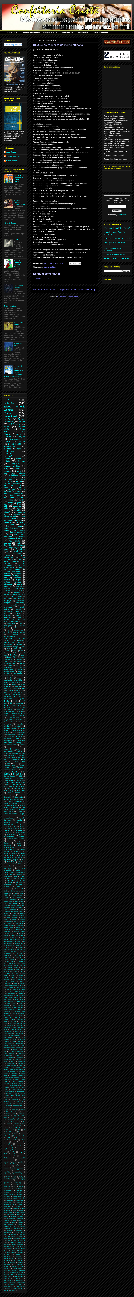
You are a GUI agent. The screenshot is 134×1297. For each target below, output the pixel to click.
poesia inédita (14, 444)
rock (5, 1262)
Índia (23, 753)
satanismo (7, 885)
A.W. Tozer (21, 755)
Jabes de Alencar (19, 991)
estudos (7, 471)
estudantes (9, 1200)
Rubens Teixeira (18, 1098)
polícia (23, 876)
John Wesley (8, 791)
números (19, 645)
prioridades (18, 686)
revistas (6, 688)
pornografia (8, 741)
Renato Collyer (9, 1091)
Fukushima (14, 971)
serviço (18, 887)
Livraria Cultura (9, 1019)
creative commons (19, 632)
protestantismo (20, 878)
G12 (22, 971)
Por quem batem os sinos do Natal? (17, 263)
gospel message (20, 1212)
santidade (7, 615)
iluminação (20, 1218)
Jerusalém (19, 703)
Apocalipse (14, 621)
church (8, 630)
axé (5, 1152)
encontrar (19, 1190)
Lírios (5, 1023)
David (15, 701)
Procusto (14, 1073)
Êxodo (8, 1288)
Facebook (9, 780)
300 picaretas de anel (16, 891)
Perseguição (18, 592)
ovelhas (14, 684)
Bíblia (18, 459)
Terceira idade (8, 1119)
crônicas (17, 578)
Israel (20, 624)
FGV (16, 965)
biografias (19, 586)
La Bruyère (16, 1011)
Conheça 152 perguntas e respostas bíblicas (19, 178)
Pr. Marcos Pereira (17, 1069)
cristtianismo (18, 1172)
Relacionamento (14, 553)
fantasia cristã (9, 1204)
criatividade (18, 1170)
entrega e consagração (12, 1192)
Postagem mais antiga (85, 289)
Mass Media (18, 797)
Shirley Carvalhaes (12, 1112)
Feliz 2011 (19, 780)
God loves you (18, 784)
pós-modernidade (10, 745)
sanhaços (7, 1264)
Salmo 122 (19, 1101)
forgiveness (7, 1208)
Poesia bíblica (13, 475)
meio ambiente (11, 734)
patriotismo (7, 1246)
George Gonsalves (12, 483)
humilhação (8, 611)
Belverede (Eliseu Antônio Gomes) (117, 238)
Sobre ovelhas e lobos (19, 324)
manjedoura (9, 1230)
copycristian (8, 832)
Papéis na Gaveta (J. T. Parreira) (116, 258)
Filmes (6, 782)
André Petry (15, 905)
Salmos (7, 555)
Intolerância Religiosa (17, 786)
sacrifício (20, 1262)
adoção (13, 1142)
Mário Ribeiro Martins (11, 799)
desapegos (18, 1182)
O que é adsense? (16, 1051)
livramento (17, 1228)
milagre (19, 678)
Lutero (23, 655)
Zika (16, 1140)
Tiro (24, 1122)
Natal (6, 510)
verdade (7, 619)
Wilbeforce (9, 1140)
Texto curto (19, 1119)
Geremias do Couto (11, 973)
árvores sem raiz (18, 1288)
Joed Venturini (18, 789)
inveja (14, 1220)
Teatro (6, 713)
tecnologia (19, 690)
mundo (9, 874)
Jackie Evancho (11, 993)
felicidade (18, 726)
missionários (9, 456)
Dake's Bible (11, 933)
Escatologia (11, 624)
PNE (5, 1057)
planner (16, 1248)
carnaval (22, 826)
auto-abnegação (9, 1150)
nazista (16, 1238)
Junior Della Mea (18, 1005)
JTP (6, 399)
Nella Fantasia (8, 1043)
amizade (7, 598)
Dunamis (6, 955)
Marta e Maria (8, 1033)
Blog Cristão (14, 759)
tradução (22, 537)
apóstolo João (8, 1146)
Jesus (17, 468)
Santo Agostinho (18, 1105)
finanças (18, 609)
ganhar (21, 1210)
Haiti (5, 786)
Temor (8, 1115)
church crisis (18, 630)
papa (13, 1244)
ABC (15, 893)
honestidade (10, 1218)
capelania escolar (17, 1154)
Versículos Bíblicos (10, 814)
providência (7, 1254)
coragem (6, 1168)
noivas (23, 1238)
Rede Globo (14, 1087)
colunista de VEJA (9, 1164)
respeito (22, 745)
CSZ (16, 764)
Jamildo (21, 993)
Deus (21, 651)
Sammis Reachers (13, 156)
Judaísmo (7, 1005)
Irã (11, 703)
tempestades (18, 1268)
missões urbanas (10, 557)
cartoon (6, 1156)
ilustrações (8, 520)
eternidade (19, 1200)
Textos (6, 1122)
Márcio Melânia (50, 267)
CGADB (6, 651)
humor (6, 531)
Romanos (19, 659)
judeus (11, 525)
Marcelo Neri (8, 1031)
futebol (6, 853)
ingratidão (7, 860)
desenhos (7, 1184)
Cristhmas (7, 931)
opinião (6, 494)
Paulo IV (13, 1061)
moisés (19, 866)
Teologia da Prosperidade (14, 569)
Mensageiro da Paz (16, 1035)
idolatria (6, 732)
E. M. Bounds (18, 955)
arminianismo (19, 1146)
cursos (8, 1176)
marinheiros (19, 1230)
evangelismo (9, 446)
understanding (8, 1280)
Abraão (6, 897)
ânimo (6, 1290)
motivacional (8, 645)
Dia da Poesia (9, 776)
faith (7, 640)
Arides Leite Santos (17, 907)
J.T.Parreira (14, 424)
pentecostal (21, 1246)
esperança (7, 724)
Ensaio (19, 559)
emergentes (18, 1188)
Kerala (20, 1009)
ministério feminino (15, 736)
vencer (6, 753)
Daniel (21, 933)
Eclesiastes (19, 957)
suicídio (21, 1266)
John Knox (7, 999)
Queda (23, 803)
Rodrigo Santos (20, 1095)
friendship (16, 1208)
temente (6, 1268)
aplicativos (19, 1144)
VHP (19, 1130)
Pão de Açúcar (17, 1081)
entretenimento (8, 1194)
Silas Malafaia (11, 809)
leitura (23, 860)
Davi (12, 935)
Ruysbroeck (14, 1099)
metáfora (22, 734)
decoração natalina (10, 1178)
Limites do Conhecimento (13, 1017)
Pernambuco (21, 1063)
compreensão (14, 718)
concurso (9, 1166)
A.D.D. (16, 240)
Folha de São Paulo (18, 782)
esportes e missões (19, 1198)
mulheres (7, 508)
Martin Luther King (12, 705)
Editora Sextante (9, 959)
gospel (23, 853)
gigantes (15, 853)
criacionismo (8, 667)
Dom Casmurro (9, 949)
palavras (7, 876)
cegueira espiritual (15, 828)
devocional (10, 416)
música (19, 584)
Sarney (6, 1108)
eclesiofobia (8, 607)
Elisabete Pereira (19, 778)
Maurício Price (11, 657)
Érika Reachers (20, 1286)
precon (13, 1250)
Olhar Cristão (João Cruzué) (114, 254)
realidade (20, 1258)
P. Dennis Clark (18, 1055)
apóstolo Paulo (11, 822)
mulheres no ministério (13, 682)
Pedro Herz (21, 1061)
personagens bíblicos (12, 739)
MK (11, 1023)
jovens (13, 1222)
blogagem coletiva (10, 663)
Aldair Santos (19, 901)
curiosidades (21, 1174)
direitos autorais (9, 722)
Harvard (20, 979)
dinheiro (7, 580)
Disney (12, 947)
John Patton (19, 999)
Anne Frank (11, 757)
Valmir (16, 1134)
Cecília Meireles (9, 925)
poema (7, 441)
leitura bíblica (19, 531)
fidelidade (7, 1206)
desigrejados (18, 1184)
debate (21, 1176)
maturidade (7, 1232)
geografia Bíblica (10, 728)
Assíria (21, 909)
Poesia (8, 413)
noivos (8, 1240)
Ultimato (6, 1128)
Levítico (14, 1013)
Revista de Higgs (12, 1093)
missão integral (10, 516)
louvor (20, 862)
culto (13, 1174)
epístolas (20, 1194)
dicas (19, 492)
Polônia (6, 1067)
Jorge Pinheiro (8, 1001)
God (7, 784)
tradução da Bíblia (16, 1272)
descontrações (12, 839)
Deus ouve (19, 935)
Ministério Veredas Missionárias (75, 32)
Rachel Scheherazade (16, 1085)
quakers (18, 1256)
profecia (9, 878)
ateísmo (7, 574)
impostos (6, 1220)
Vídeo (19, 485)
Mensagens (8, 473)
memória (13, 1234)
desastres (22, 837)
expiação (19, 1202)
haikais (6, 1216)
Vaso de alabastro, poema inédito (19, 202)
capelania (22, 715)
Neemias (20, 1041)
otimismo (20, 1242)
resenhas (22, 880)
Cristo (19, 504)
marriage (22, 732)
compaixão (18, 830)
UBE (5, 506)
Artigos (22, 422)
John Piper (14, 655)
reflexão (9, 403)
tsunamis (18, 1278)
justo (15, 1226)
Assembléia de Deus (16, 539)
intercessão (8, 584)
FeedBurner (121, 215)
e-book (22, 441)
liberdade (10, 678)
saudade (19, 885)
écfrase (12, 1290)
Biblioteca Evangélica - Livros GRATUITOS (40, 32)
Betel (14, 913)
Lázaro (21, 1021)
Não (5, 1051)
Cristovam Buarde (19, 931)
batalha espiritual (19, 628)
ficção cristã (18, 851)
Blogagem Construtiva (18, 915)
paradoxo (20, 1244)
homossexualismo (11, 529)
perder (15, 876)
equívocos (7, 1196)
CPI (8, 764)
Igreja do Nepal (20, 987)
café (14, 826)
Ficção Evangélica (11, 561)
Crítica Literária (17, 768)
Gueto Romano (9, 977)
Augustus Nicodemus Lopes (13, 911)
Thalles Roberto (15, 1122)
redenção (7, 1260)
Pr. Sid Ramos (9, 1071)
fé (13, 488)
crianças (6, 1170)
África (23, 647)
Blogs (10, 481)
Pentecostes (10, 1063)
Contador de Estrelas (18, 286)
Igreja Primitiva (8, 987)
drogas (20, 672)
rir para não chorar (17, 1260)
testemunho (8, 617)
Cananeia (22, 919)
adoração (7, 512)
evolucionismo (9, 847)
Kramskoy (7, 1011)
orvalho (12, 1242)
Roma (8, 1098)
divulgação (21, 473)
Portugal (15, 803)
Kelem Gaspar (9, 1009)
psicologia (19, 1254)
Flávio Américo (8, 969)
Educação (7, 778)
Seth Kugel (14, 1109)
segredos (7, 887)
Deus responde (10, 937)
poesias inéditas (12, 466)
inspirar (15, 860)
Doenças (20, 947)
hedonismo (14, 1216)
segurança (18, 1264)
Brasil (23, 621)
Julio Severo (21, 791)
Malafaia (19, 1025)
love (5, 864)
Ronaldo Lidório (9, 711)
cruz (5, 578)
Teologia (21, 461)
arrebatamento (9, 824)
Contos (19, 520)
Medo (5, 1035)
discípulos (7, 1186)
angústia (9, 1144)
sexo (23, 688)
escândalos (18, 674)
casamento (7, 588)
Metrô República (9, 1037)
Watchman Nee (20, 1138)
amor (6, 488)
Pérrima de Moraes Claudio (13, 1083)
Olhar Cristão (9, 1053)
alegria (19, 820)
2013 (5, 891)
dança (14, 1176)
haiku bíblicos (17, 730)
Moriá (14, 1039)
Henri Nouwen (9, 981)
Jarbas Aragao (8, 995)
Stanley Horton (11, 1114)
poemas (7, 436)
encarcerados (8, 1190)
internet (22, 479)
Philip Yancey (11, 1065)
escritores (7, 1198)
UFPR (20, 1126)
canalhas (22, 663)
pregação (18, 613)
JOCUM (8, 991)
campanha (18, 526)
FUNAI (23, 965)
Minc (18, 1037)
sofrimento (8, 504)
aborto (20, 596)
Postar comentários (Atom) (68, 297)
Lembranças (8, 795)
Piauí (21, 1065)
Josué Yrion (11, 1003)
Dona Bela (18, 953)
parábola (7, 647)
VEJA (20, 812)
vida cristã (16, 619)
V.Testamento (10, 1130)
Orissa (9, 801)
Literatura (8, 454)
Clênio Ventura (20, 927)
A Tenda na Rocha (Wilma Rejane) (117, 228)
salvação (11, 490)
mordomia (7, 868)
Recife (6, 1087)
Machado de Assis (19, 1023)
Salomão (19, 1103)
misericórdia (10, 1236)
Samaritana (7, 1105)
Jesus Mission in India (16, 997)
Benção (6, 913)
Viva (24, 1136)
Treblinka (16, 1124)
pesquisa (9, 1248)
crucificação (11, 835)
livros (6, 427)
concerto (19, 665)
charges (9, 665)
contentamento (18, 1166)
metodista (7, 866)
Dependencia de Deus (13, 590)
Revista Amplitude (100, 32)
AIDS (5, 895)
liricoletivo (10, 862)
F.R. (16, 653)
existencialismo (9, 849)
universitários (19, 1280)
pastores (22, 500)
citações (21, 436)
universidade (8, 751)
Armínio (6, 909)
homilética (10, 855)
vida (19, 471)
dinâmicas (9, 841)
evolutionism (7, 1202)
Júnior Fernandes (14, 793)
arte (23, 475)
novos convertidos (19, 1240)
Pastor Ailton (8, 1059)
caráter (14, 1156)
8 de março (7, 893)
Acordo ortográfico (10, 899)
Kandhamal (7, 1007)
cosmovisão (8, 479)
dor (15, 1186)
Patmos (17, 1059)
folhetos (18, 1206)
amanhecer (18, 661)
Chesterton (19, 925)
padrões (6, 1244)
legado (8, 1228)
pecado (7, 549)
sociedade (9, 690)
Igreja (18, 434)
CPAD (23, 761)
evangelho (14, 463)
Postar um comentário (45, 278)
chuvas (14, 1162)
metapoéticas (17, 864)
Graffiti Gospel (10, 223)
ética (8, 649)
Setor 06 (22, 1109)
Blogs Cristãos (12, 917)
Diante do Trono (9, 945)
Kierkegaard (8, 626)
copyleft (6, 632)
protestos (20, 1252)
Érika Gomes (8, 1286)
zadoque (20, 1284)
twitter (6, 692)
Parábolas (18, 801)
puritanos (7, 1256)
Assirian (13, 909)
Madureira (10, 1025)
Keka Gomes (18, 1007)
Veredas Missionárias (12, 572)
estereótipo (21, 638)
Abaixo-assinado (17, 895)
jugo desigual (8, 1224)
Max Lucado (19, 1033)
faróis (20, 1204)
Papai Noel (19, 1057)
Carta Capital (18, 923)
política (7, 459)
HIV (13, 979)
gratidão (7, 582)
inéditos (7, 449)
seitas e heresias (13, 747)
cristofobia (7, 1172)
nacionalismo (8, 1238)
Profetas (13, 1075)
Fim (22, 967)
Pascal (6, 803)
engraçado (7, 845)
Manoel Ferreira (17, 1029)
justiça (14, 732)
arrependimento (8, 1148)
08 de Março (10, 755)
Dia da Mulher (18, 774)
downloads (14, 439)
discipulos (19, 841)
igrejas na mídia (19, 676)
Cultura (10, 559)
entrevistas (21, 522)
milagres (19, 611)
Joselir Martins (20, 1001)
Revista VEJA (12, 805)
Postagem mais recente (44, 289)
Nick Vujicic (19, 1047)
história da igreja (12, 642)
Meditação (7, 707)
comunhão (17, 506)
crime (20, 670)
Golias (13, 975)
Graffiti (21, 975)
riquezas (19, 883)
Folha (17, 969)
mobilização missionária (13, 680)
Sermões (18, 555)
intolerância (19, 588)
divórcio (6, 843)
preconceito (21, 1250)
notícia (7, 461)
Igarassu (22, 983)
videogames (10, 1284)
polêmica (14, 477)
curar (20, 835)
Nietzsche (7, 1049)
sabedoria (7, 586)
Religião (17, 510)
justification (7, 1226)
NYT (23, 799)
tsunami (6, 1278)
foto (14, 640)
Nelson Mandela (10, 1045)
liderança (11, 500)
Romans (16, 807)
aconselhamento (9, 818)
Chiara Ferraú (8, 927)
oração (22, 516)
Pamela (11, 1057)
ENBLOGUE (7, 957)
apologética (9, 451)
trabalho (19, 617)
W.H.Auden (9, 1138)
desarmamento (9, 837)
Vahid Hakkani (10, 1132)
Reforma (20, 709)
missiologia (21, 545)
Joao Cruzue (11, 152)
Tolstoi (8, 1124)
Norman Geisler (18, 1049)
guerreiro (20, 1214)
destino (22, 839)
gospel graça (8, 1212)
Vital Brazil (16, 1136)
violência (15, 753)
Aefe (19, 449)
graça (23, 498)
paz (14, 1246)
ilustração (7, 545)
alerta (14, 715)
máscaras (19, 874)
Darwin (6, 935)
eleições (18, 580)
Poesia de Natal (18, 344)
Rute (5, 1099)
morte (6, 613)
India (7, 989)
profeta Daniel (10, 1252)
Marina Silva (19, 1031)
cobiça (21, 1162)
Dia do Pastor (19, 943)
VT (24, 1130)
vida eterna (21, 1282)
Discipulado (8, 653)
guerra (20, 640)
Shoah (20, 711)
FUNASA (9, 967)
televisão (19, 615)
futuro (15, 1210)
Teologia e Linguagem (16, 1118)
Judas (21, 1003)
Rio (12, 1095)
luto (24, 1228)
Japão (8, 789)
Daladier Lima (10, 770)
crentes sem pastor (17, 1168)
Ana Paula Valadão (10, 903)
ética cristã (18, 649)
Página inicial (11, 32)
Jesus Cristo (8, 485)
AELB (21, 893)
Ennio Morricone (13, 963)
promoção (19, 743)
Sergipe (6, 1109)
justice (20, 1224)
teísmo (14, 1270)
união (5, 1282)
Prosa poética (8, 1079)
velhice (19, 751)
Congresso (9, 929)
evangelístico (9, 498)
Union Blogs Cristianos (18, 1128)
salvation (16, 688)
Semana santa (17, 1108)
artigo (6, 468)
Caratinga (9, 921)
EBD (20, 776)
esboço (6, 674)
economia (7, 1188)
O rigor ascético (10, 306)
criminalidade (20, 832)
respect (9, 883)
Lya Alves (13, 1021)
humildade (7, 676)
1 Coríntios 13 (18, 889)
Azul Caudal (14, 541)
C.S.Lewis (14, 761)
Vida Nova (15, 496)
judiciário (20, 1222)
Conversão (19, 929)
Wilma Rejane (11, 161)
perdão (22, 557)
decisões (15, 634)
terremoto (7, 1270)
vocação (16, 647)
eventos (19, 543)
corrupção (14, 518)
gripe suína (10, 1214)
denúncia (7, 522)
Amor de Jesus (19, 494)
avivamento (18, 574)
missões (7, 419)
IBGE (15, 983)
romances (12, 1262)
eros (19, 845)
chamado (7, 543)
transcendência (8, 1274)
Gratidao (7, 592)
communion (21, 1164)
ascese (20, 1148)
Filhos (16, 967)
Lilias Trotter (18, 1015)
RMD (5, 1085)
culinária (6, 1174)
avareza (20, 1150)
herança (22, 1216)
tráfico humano (18, 1276)
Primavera (9, 709)
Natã (13, 1041)
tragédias (7, 889)
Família (19, 481)
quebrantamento (9, 1258)
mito (20, 1236)
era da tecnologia (18, 1196)
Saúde (6, 661)
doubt (21, 1186)
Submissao (22, 1114)
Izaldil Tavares (19, 551)
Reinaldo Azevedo (17, 1089)
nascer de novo (14, 547)
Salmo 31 (7, 1103)
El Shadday (21, 959)
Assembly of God (12, 697)
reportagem (11, 880)
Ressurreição (21, 1091)
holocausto (18, 582)
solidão (13, 1266)
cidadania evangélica (12, 576)
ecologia (18, 843)
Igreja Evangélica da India (14, 985)
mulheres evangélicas (17, 872)
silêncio (6, 1266)
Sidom (23, 1112)
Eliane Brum (10, 961)
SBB (23, 807)
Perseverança (20, 707)
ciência (6, 830)
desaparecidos (9, 672)
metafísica (22, 1234)
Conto (14, 651)
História (18, 508)
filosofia (17, 514)
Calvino (14, 919)
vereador (12, 1282)
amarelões (22, 1142)
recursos (22, 488)
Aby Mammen (17, 897)
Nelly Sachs (19, 1043)
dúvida (20, 722)
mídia (6, 684)
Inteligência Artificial (19, 989)
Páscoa (6, 594)
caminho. (12, 1152)
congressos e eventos (13, 720)
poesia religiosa (14, 502)
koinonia (22, 1226)
